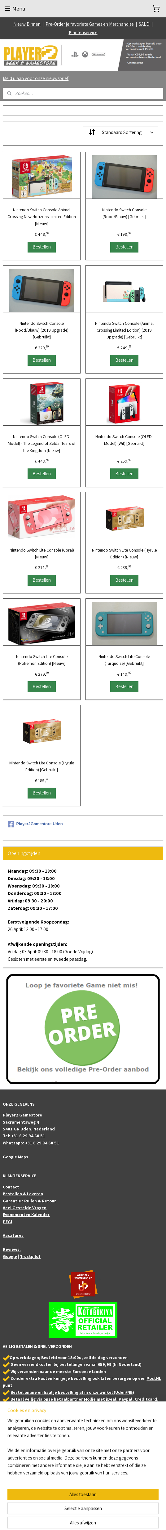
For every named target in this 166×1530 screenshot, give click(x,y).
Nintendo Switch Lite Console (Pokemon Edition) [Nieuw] (42, 660)
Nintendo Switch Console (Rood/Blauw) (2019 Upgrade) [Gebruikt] (41, 330)
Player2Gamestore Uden (35, 824)
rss (82, 1518)
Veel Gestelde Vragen (24, 1207)
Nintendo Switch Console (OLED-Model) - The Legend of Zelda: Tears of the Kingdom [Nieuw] (42, 443)
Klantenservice (83, 32)
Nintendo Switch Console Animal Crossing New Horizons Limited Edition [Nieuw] (41, 216)
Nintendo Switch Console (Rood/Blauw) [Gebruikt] (124, 213)
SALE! (144, 24)
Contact (11, 1187)
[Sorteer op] (120, 132)
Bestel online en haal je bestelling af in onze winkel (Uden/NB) (72, 1392)
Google (10, 1256)
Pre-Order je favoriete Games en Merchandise (90, 24)
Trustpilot (30, 1256)
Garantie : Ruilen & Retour (29, 1201)
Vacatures (13, 1235)
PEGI (7, 1221)
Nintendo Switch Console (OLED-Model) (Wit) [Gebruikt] (124, 440)
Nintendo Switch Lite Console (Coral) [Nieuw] (42, 553)
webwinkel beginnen (101, 1518)
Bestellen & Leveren (23, 1194)
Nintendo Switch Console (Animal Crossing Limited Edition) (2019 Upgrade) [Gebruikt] (124, 330)
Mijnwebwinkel (145, 1518)
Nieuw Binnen (27, 24)
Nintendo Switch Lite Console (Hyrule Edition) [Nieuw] (124, 553)
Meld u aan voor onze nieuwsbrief (35, 78)
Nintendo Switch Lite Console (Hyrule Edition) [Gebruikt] (41, 766)
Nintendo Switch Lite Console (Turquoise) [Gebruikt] (124, 660)
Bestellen (42, 246)
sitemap (72, 1518)
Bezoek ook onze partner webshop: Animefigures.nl (48, 1458)
